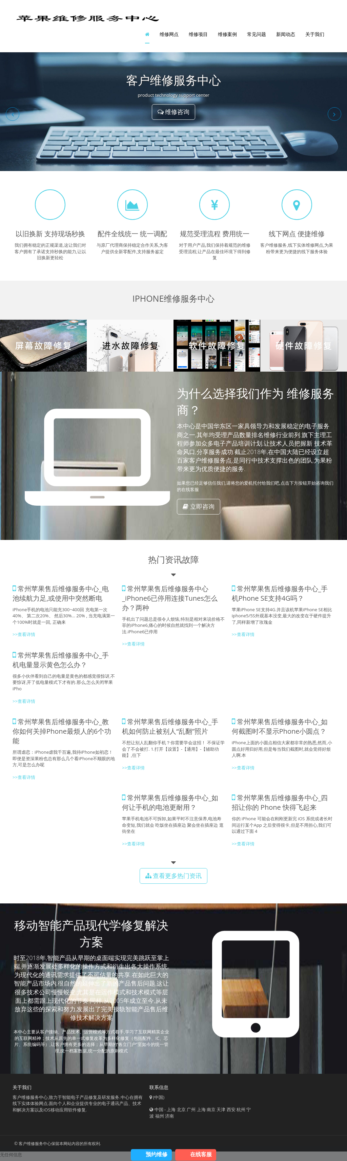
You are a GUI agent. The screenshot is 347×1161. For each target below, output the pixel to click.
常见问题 (256, 36)
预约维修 (156, 1154)
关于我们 (314, 36)
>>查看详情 (243, 638)
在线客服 (201, 1154)
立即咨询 (199, 509)
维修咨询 (174, 115)
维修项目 (198, 36)
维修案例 (227, 36)
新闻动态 (285, 36)
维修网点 (169, 36)
